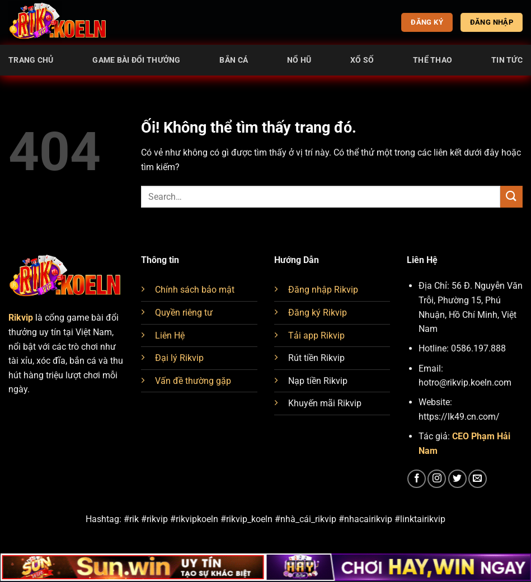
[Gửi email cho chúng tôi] (477, 479)
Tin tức (507, 60)
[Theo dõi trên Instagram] (436, 479)
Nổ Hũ (299, 60)
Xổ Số (362, 60)
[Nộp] (511, 197)
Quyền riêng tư (184, 312)
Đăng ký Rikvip (317, 312)
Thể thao (432, 60)
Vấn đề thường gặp (193, 381)
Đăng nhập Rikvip (323, 289)
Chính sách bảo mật (194, 289)
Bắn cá (233, 60)
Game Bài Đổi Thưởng (136, 60)
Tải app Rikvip (316, 335)
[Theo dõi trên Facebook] (416, 479)
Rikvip (20, 317)
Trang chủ (31, 60)
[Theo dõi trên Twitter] (457, 479)
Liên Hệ (170, 335)
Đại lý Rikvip (179, 358)
